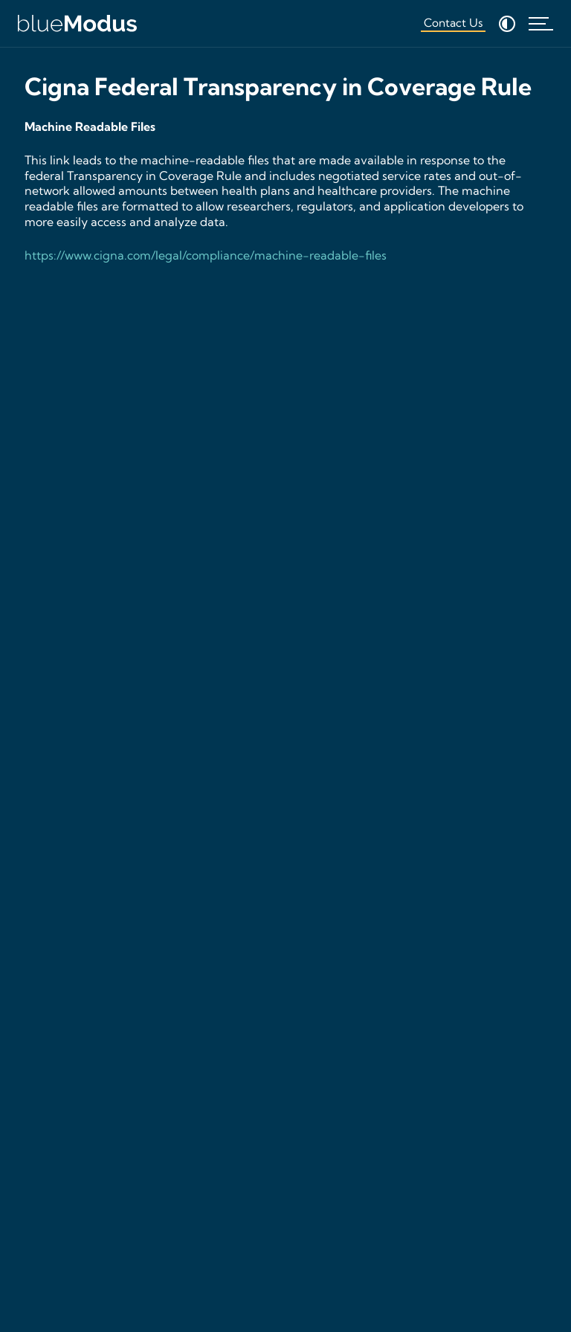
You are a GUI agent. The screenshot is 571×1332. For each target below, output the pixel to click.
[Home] (77, 23)
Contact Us (453, 23)
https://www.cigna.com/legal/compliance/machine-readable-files (206, 255)
